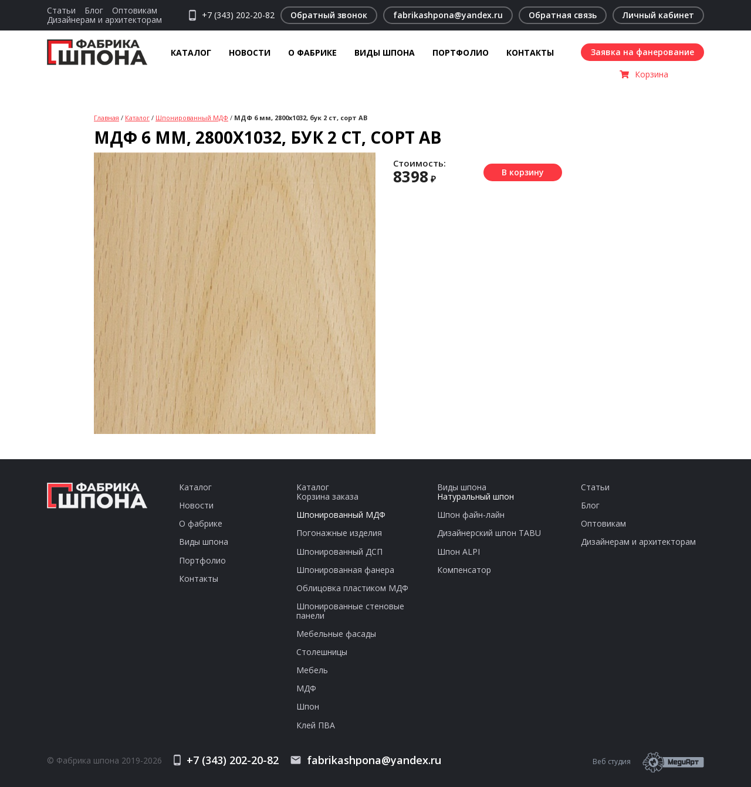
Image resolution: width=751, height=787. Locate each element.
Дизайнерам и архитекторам (104, 19)
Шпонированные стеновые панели (350, 611)
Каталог (191, 52)
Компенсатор (464, 569)
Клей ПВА (315, 725)
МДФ (306, 688)
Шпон (307, 706)
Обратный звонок (328, 15)
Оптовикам (134, 10)
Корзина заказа (327, 496)
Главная (106, 117)
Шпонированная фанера (345, 569)
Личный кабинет (658, 15)
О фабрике (312, 52)
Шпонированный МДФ (191, 117)
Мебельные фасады (336, 633)
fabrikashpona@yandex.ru (448, 15)
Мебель (312, 670)
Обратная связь (563, 15)
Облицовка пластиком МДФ (352, 587)
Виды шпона (384, 52)
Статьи (61, 10)
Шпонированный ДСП (339, 551)
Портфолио (460, 52)
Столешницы (321, 651)
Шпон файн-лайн (471, 514)
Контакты (530, 52)
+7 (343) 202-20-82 (238, 15)
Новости (249, 52)
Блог (93, 10)
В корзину (523, 172)
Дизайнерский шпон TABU (489, 532)
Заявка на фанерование (642, 51)
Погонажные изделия (339, 532)
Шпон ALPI (458, 551)
